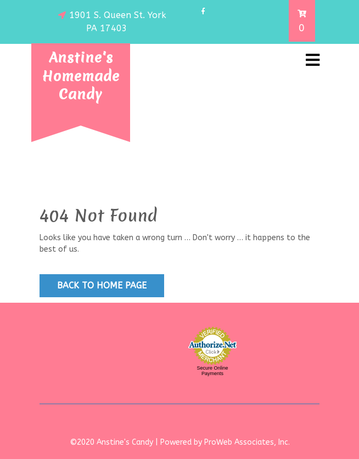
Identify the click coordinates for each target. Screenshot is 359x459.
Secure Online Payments (212, 370)
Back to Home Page (102, 285)
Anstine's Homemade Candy (81, 76)
